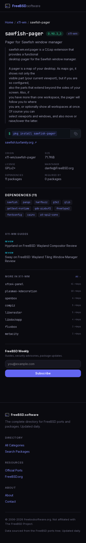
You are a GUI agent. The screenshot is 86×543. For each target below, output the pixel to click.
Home (9, 22)
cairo (31, 214)
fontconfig (14, 214)
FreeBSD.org (14, 476)
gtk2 (56, 202)
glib (67, 202)
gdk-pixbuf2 (43, 208)
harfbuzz (42, 202)
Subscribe (43, 373)
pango (26, 202)
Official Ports (13, 470)
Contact (10, 501)
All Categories (14, 445)
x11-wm (21, 22)
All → (78, 276)
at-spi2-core (49, 214)
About (9, 495)
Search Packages (17, 451)
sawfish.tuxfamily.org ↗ (21, 142)
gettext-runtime (18, 208)
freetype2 (63, 208)
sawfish (12, 202)
